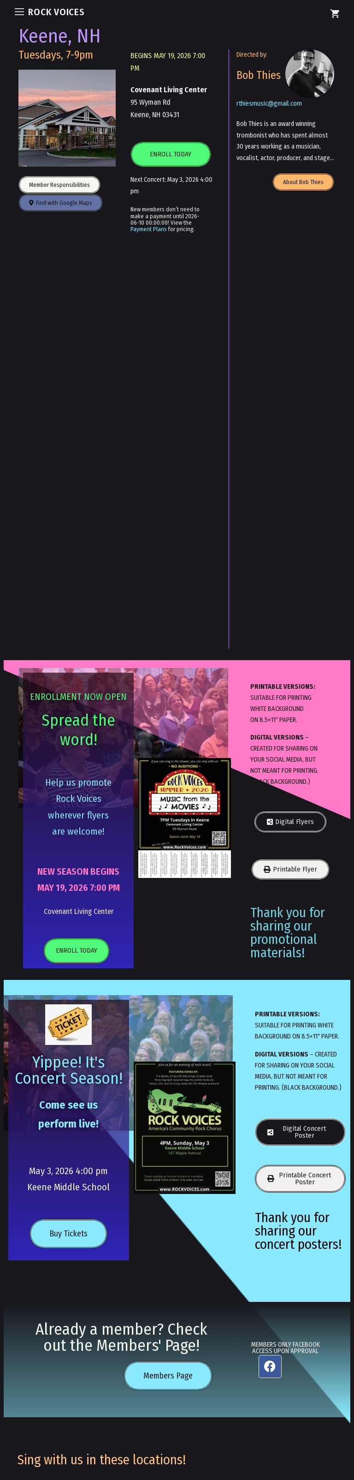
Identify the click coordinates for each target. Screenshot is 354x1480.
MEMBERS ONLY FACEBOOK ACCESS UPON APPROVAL (285, 1348)
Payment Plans (148, 229)
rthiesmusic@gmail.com (269, 103)
